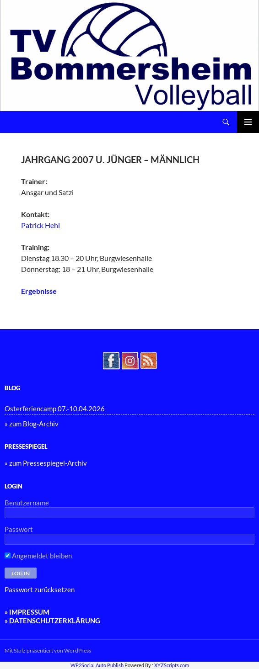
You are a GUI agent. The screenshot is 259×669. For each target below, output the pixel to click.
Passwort (19, 529)
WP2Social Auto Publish (97, 665)
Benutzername (27, 503)
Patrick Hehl (40, 225)
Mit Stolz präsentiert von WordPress (48, 650)
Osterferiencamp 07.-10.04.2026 (55, 408)
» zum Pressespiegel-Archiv (46, 463)
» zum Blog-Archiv (32, 423)
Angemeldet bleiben (38, 556)
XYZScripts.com (171, 665)
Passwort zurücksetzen (40, 589)
